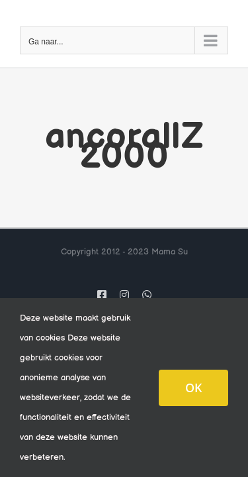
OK (193, 388)
